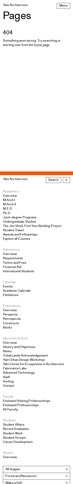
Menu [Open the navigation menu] (63, 5)
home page (42, 45)
